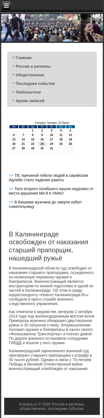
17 (51, 139)
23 (42, 143)
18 (60, 139)
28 (23, 148)
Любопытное (28, 92)
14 (23, 139)
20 (13, 143)
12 (70, 135)
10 (51, 135)
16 (42, 139)
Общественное (30, 75)
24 (51, 143)
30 (42, 148)
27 (13, 148)
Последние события (35, 83)
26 (70, 143)
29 (32, 148)
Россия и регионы (33, 66)
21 (23, 143)
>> (11, 175)
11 (60, 135)
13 (13, 139)
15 (32, 139)
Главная (24, 58)
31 (51, 148)
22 (32, 143)
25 (60, 143)
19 (70, 139)
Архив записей (30, 101)
